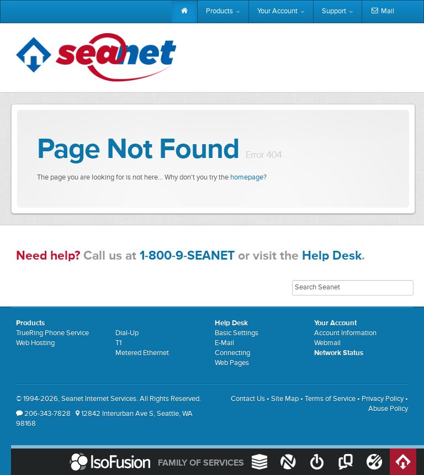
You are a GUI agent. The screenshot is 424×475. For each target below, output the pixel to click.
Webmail (327, 343)
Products (223, 11)
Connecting (232, 353)
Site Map (285, 399)
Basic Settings (236, 333)
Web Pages (232, 363)
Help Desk (332, 256)
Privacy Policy (383, 399)
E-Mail (224, 343)
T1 (118, 343)
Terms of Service (330, 399)
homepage (246, 177)
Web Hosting (35, 343)
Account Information (345, 333)
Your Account (281, 11)
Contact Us (248, 399)
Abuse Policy (388, 409)
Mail (382, 12)
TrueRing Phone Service (52, 333)
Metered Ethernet (142, 353)
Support (337, 11)
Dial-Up (127, 333)
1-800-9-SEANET (187, 256)
